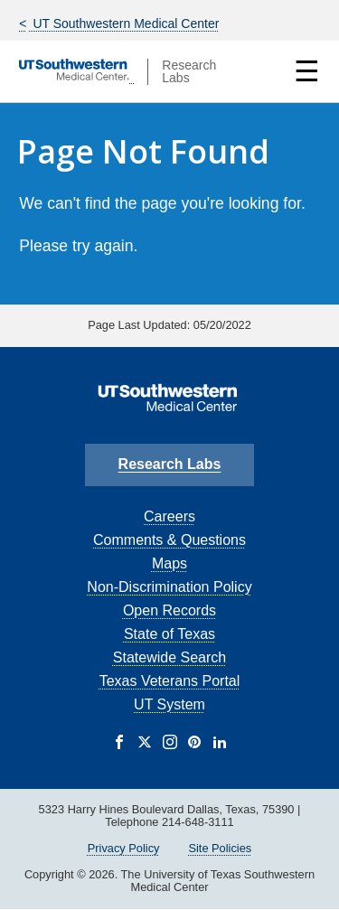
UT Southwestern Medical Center (125, 23)
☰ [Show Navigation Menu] (307, 71)
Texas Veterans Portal (169, 681)
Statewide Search (169, 657)
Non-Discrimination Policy (169, 587)
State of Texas (169, 634)
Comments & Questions (169, 540)
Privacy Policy (124, 848)
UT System (169, 704)
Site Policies (219, 848)
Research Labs (169, 464)
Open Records (169, 610)
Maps (169, 563)
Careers (169, 516)
